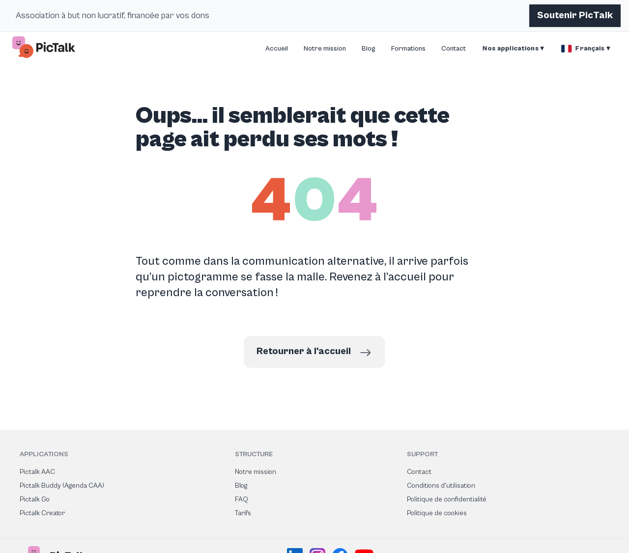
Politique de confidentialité (446, 499)
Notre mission (325, 49)
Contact (453, 49)
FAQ (241, 499)
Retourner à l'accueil (314, 352)
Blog (368, 49)
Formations (408, 49)
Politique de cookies (437, 513)
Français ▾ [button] (585, 49)
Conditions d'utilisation (441, 486)
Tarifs (243, 513)
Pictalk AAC (37, 472)
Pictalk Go (35, 499)
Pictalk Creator (42, 513)
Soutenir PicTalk (575, 15)
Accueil (276, 49)
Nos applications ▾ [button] (513, 49)
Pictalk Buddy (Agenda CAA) (62, 486)
